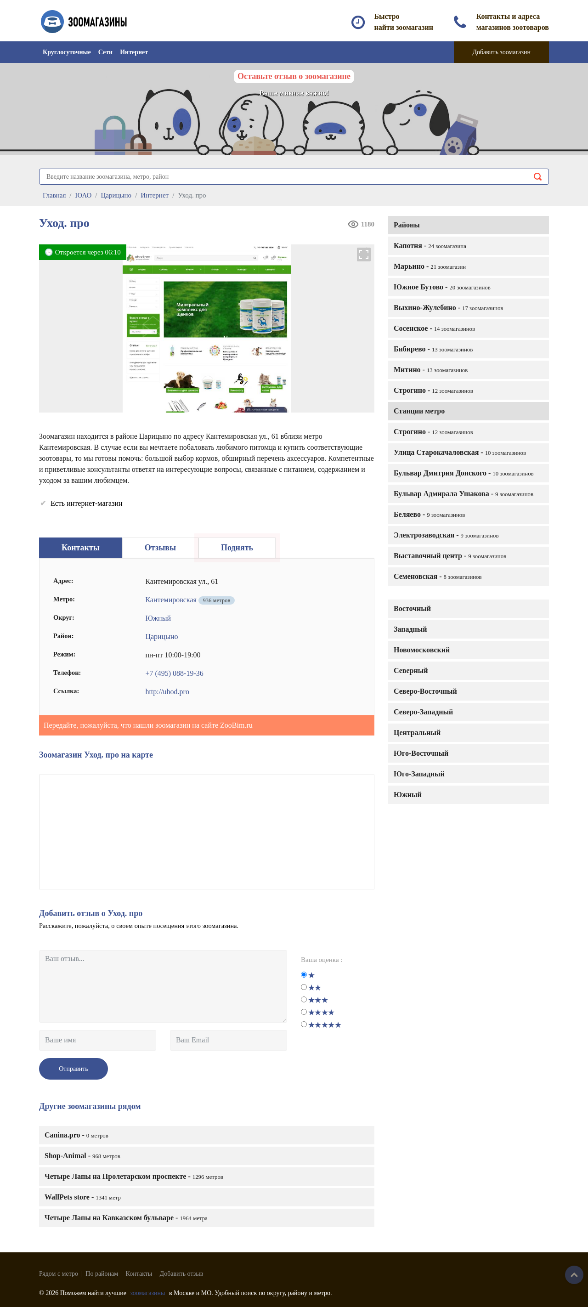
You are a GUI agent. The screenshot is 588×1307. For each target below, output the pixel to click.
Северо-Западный (423, 712)
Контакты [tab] (81, 547)
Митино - (431, 369)
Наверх (574, 1275)
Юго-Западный (419, 774)
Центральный (417, 732)
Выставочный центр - (450, 556)
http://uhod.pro (167, 692)
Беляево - (429, 514)
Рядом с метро (58, 1273)
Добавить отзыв (182, 1273)
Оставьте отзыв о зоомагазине (294, 76)
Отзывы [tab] (160, 547)
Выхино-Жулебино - (448, 307)
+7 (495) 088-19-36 (174, 673)
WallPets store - (83, 1197)
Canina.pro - (76, 1135)
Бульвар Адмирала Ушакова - (463, 494)
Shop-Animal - (82, 1156)
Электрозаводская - (446, 535)
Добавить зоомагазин (501, 52)
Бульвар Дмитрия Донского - (464, 473)
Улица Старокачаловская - (460, 452)
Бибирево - (433, 349)
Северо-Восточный (425, 691)
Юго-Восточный (421, 753)
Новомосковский (422, 650)
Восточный (412, 608)
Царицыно (161, 636)
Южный (408, 794)
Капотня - (430, 245)
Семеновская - (438, 576)
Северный (411, 670)
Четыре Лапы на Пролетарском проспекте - (134, 1176)
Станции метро (419, 411)
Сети (105, 52)
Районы (407, 225)
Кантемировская (170, 600)
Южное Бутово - (442, 287)
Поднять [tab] (237, 547)
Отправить (73, 1068)
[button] (364, 254)
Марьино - (430, 266)
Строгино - (433, 390)
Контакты (139, 1273)
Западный (410, 629)
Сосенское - (434, 328)
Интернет (134, 52)
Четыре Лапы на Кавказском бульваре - (126, 1218)
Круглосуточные (67, 52)
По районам (101, 1273)
